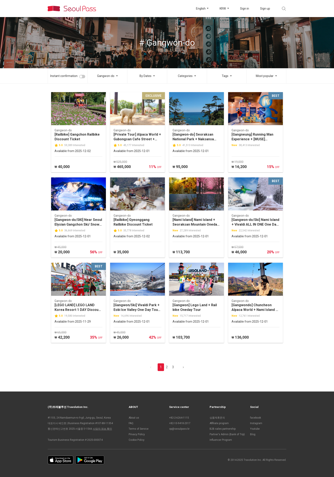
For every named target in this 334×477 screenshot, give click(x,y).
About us (134, 417)
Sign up (265, 8)
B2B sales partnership (223, 428)
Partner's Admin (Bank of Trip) (227, 434)
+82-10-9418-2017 (179, 423)
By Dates (145, 76)
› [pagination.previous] (183, 367)
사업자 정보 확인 (102, 428)
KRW (223, 8)
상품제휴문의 (217, 417)
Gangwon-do (105, 76)
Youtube (255, 428)
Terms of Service (138, 428)
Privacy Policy (137, 434)
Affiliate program (219, 423)
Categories (185, 76)
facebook (255, 417)
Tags (225, 76)
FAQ (131, 423)
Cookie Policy (136, 439)
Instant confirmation (64, 76)
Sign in (244, 8)
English (201, 8)
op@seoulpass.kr (179, 428)
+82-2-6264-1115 (179, 417)
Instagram (256, 423)
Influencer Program (221, 439)
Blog (252, 434)
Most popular (265, 76)
